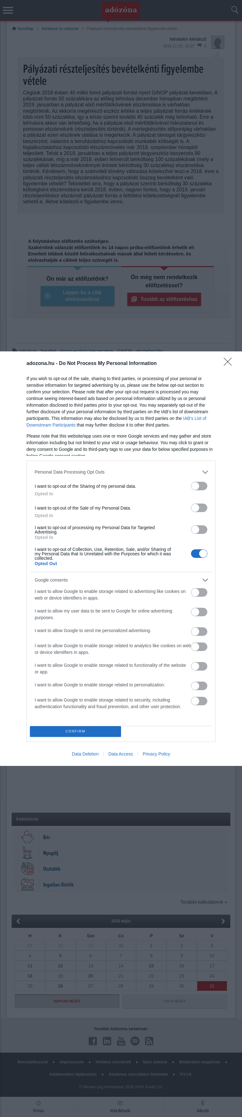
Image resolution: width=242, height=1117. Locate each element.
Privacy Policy (156, 753)
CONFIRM (75, 731)
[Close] (230, 364)
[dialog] (121, 558)
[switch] (199, 486)
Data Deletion (85, 753)
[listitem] (121, 472)
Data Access (120, 753)
